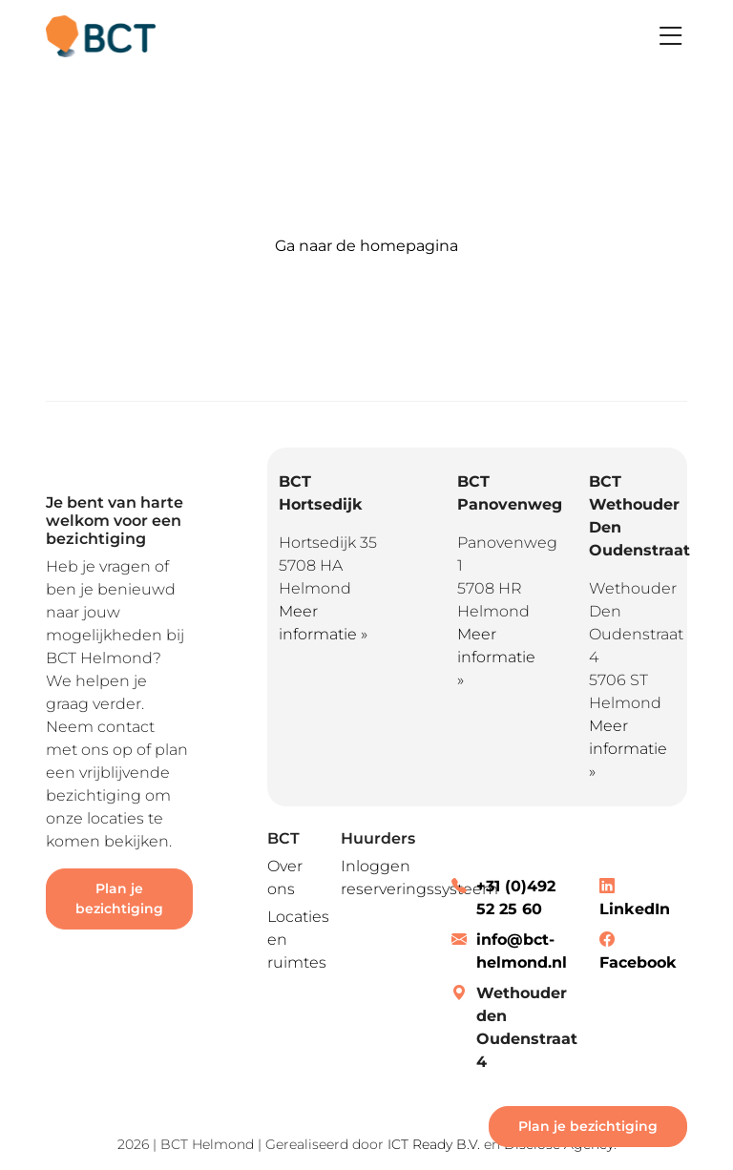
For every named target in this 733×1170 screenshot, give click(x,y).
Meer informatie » (496, 657)
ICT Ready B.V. (433, 1144)
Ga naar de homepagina (366, 246)
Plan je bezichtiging (119, 898)
